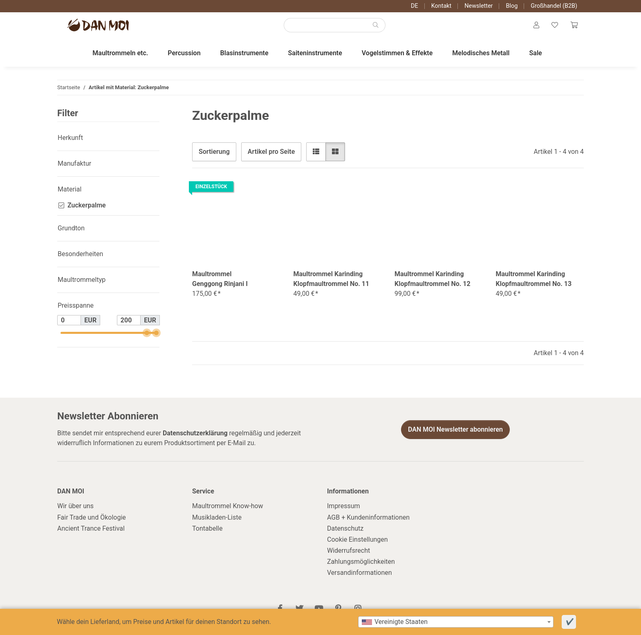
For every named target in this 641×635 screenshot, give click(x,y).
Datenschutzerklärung (195, 436)
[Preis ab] (69, 323)
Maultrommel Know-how (227, 509)
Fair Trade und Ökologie (91, 520)
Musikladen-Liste (217, 520)
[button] (534, 27)
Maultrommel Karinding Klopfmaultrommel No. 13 (534, 282)
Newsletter (478, 5)
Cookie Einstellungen (357, 542)
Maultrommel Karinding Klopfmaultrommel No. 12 (432, 282)
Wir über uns (75, 509)
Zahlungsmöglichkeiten (361, 565)
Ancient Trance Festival (91, 531)
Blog (512, 5)
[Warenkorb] (573, 27)
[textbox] (456, 622)
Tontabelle (207, 531)
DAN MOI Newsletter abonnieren (455, 432)
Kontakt (441, 5)
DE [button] (414, 5)
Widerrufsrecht (348, 554)
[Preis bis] (129, 323)
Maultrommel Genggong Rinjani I (220, 282)
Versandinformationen (359, 576)
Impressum (343, 509)
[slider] (146, 336)
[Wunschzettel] (553, 27)
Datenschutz (345, 531)
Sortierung (214, 154)
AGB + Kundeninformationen (368, 520)
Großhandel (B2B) (554, 5)
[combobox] (456, 622)
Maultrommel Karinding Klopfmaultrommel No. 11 (332, 282)
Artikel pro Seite (271, 154)
